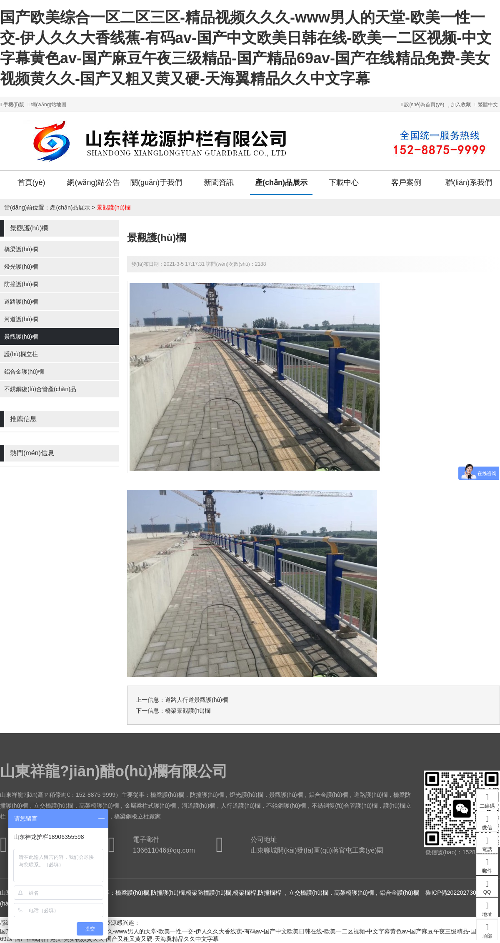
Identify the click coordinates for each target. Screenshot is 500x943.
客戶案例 (406, 182)
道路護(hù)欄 (21, 301)
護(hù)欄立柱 (21, 354)
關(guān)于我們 (156, 182)
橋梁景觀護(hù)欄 (187, 710)
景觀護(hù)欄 (113, 207)
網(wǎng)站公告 (93, 182)
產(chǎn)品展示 (281, 182)
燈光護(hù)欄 (21, 266)
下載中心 (344, 182)
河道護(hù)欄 (21, 319)
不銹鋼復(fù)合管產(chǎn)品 (40, 389)
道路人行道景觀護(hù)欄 (196, 699)
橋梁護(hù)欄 (21, 249)
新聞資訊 (219, 182)
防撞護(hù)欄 (21, 284)
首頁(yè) (31, 182)
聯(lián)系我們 (468, 182)
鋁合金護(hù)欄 (24, 371)
